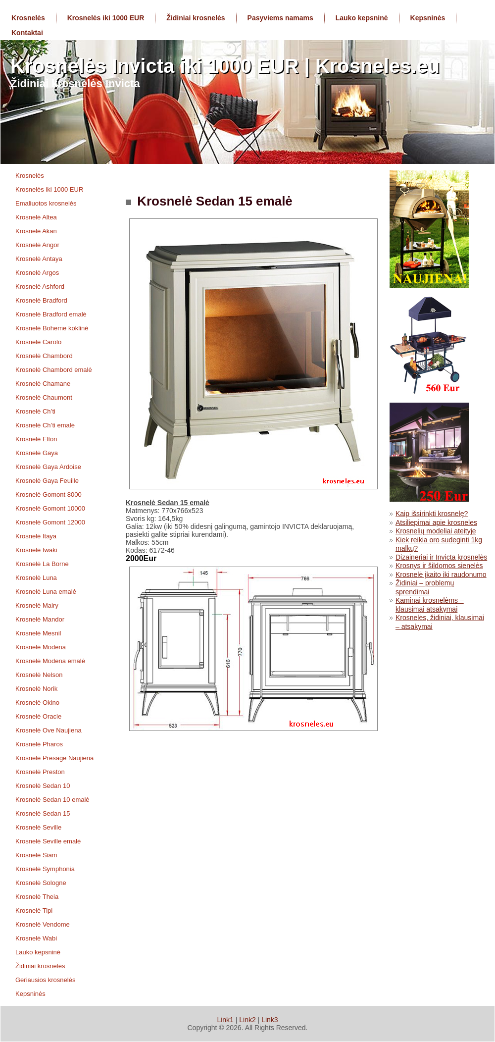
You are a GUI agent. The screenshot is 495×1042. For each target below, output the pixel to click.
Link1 (225, 1020)
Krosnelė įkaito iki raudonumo (441, 574)
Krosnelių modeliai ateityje (436, 531)
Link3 (269, 1020)
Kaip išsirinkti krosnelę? (432, 514)
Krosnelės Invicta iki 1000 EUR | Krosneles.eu (225, 66)
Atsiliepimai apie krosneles (436, 522)
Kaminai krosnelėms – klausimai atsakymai (430, 604)
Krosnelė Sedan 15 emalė (213, 201)
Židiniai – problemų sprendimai (425, 587)
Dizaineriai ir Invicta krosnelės (441, 557)
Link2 (247, 1020)
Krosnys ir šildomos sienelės (439, 566)
